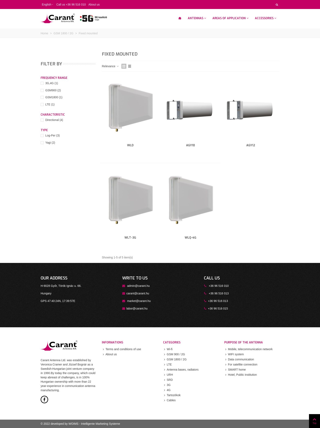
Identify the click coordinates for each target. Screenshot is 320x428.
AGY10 (190, 145)
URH (168, 375)
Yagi (50, 142)
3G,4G (51, 83)
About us (109, 354)
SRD (168, 380)
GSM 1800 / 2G (175, 359)
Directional (54, 120)
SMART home (235, 370)
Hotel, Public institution (240, 375)
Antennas (195, 18)
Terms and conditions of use (121, 349)
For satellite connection (240, 364)
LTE (50, 104)
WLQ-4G (190, 238)
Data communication (239, 359)
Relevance (110, 66)
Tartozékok (172, 395)
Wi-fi (167, 349)
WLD (130, 145)
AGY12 (250, 145)
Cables (169, 400)
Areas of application (229, 18)
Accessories (264, 18)
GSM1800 (53, 97)
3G (167, 385)
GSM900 (53, 90)
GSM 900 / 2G (174, 354)
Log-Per (52, 135)
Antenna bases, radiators (181, 370)
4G (167, 390)
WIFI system (234, 354)
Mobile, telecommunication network (248, 349)
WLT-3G (130, 238)
